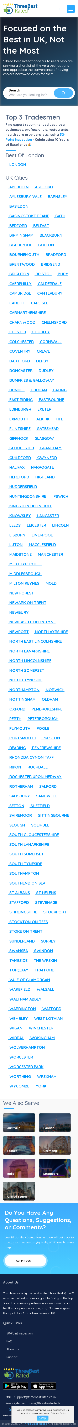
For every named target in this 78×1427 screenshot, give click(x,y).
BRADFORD (54, 254)
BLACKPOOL (19, 244)
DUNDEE (15, 389)
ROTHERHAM (19, 786)
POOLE (41, 728)
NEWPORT (17, 631)
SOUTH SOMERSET (25, 853)
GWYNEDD (45, 457)
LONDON (16, 164)
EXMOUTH (17, 418)
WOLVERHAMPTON (25, 1047)
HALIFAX (15, 467)
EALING (58, 389)
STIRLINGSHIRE (21, 911)
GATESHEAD (46, 428)
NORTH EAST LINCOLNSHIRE (34, 641)
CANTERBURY (48, 293)
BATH (58, 215)
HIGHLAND (43, 476)
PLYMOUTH (18, 728)
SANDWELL (44, 795)
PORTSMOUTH (21, 737)
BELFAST (39, 225)
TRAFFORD (42, 969)
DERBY (40, 360)
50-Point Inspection (19, 1333)
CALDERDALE (48, 283)
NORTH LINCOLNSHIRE (28, 660)
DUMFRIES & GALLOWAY (30, 380)
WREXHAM (45, 1076)
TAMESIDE (16, 960)
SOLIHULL (38, 825)
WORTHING (18, 1076)
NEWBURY (17, 612)
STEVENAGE (44, 902)
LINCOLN (58, 525)
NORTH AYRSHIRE (49, 631)
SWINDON (41, 950)
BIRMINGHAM (19, 235)
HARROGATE (40, 467)
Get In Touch (25, 1260)
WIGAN (14, 1027)
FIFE (57, 418)
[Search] (63, 93)
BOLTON (44, 244)
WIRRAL (15, 1037)
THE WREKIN (43, 960)
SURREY (46, 941)
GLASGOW (42, 438)
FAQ (9, 1341)
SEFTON (15, 805)
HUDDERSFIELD (21, 486)
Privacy (9, 1415)
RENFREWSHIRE (44, 747)
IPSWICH (58, 496)
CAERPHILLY (19, 283)
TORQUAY (17, 969)
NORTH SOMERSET (25, 670)
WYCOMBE (17, 1086)
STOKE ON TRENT (24, 931)
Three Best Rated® (36, 1423)
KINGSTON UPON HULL (29, 505)
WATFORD (49, 1008)
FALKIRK (40, 418)
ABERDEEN (17, 186)
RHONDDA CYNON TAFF (30, 757)
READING (16, 747)
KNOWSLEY (18, 515)
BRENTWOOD (20, 264)
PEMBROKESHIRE (45, 709)
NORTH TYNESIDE (24, 679)
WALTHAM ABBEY (24, 999)
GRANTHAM (49, 447)
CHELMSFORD (52, 322)
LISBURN (15, 534)
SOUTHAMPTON (22, 873)
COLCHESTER (20, 341)
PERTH (13, 718)
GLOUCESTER (20, 447)
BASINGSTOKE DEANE (27, 215)
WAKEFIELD (18, 989)
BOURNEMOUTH (22, 254)
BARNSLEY (55, 196)
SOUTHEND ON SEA (25, 883)
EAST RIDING (19, 399)
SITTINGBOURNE (51, 815)
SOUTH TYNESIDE (24, 863)
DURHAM (37, 389)
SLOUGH (15, 825)
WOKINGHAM (40, 1037)
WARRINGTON (21, 1008)
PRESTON (49, 737)
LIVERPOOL (40, 534)
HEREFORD (17, 476)
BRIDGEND (48, 264)
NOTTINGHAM (21, 699)
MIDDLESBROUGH (24, 573)
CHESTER (16, 331)
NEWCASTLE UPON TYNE (31, 621)
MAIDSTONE (19, 554)
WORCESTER (19, 1057)
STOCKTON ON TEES (27, 921)
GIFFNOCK (17, 438)
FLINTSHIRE (18, 428)
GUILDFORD (18, 457)
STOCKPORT (53, 911)
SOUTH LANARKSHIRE (27, 844)
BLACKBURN (49, 235)
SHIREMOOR (19, 815)
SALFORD (46, 786)
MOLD (49, 583)
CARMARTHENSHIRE (26, 312)
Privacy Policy (58, 1413)
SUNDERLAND (20, 941)
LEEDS (13, 525)
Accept (43, 1418)
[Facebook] (3, 1410)
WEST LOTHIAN (46, 1018)
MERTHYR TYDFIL (24, 563)
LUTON (14, 544)
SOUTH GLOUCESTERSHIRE (32, 834)
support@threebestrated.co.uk (35, 1397)
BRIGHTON (17, 273)
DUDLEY (44, 370)
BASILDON (17, 206)
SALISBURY (18, 795)
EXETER (42, 409)
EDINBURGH (18, 409)
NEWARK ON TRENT (26, 602)
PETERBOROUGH (41, 718)
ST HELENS (44, 892)
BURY (61, 273)
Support (11, 1357)
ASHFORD (42, 186)
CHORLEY (39, 331)
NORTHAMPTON (23, 689)
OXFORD (15, 709)
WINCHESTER (39, 1027)
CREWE (41, 351)
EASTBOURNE (49, 399)
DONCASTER (19, 370)
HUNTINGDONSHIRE (26, 496)
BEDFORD (16, 225)
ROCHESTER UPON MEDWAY (34, 776)
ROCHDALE (36, 767)
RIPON (13, 767)
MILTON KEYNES (22, 583)
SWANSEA (17, 950)
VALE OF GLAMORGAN (28, 979)
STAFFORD (17, 902)
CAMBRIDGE (18, 293)
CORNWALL (49, 341)
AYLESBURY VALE (24, 196)
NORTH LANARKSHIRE (28, 651)
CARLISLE (37, 302)
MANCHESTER (48, 554)
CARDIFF (15, 302)
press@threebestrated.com (46, 1403)
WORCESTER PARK (24, 1066)
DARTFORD (18, 360)
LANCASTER (46, 515)
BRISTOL (42, 273)
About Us (12, 1349)
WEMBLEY (17, 1018)
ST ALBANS (18, 892)
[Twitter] (10, 1410)
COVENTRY (18, 351)
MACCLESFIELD (40, 544)
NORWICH (53, 689)
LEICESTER (34, 525)
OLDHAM (48, 699)
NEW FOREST (20, 593)
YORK (39, 1086)
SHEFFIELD (38, 805)
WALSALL (43, 989)
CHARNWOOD (20, 322)
